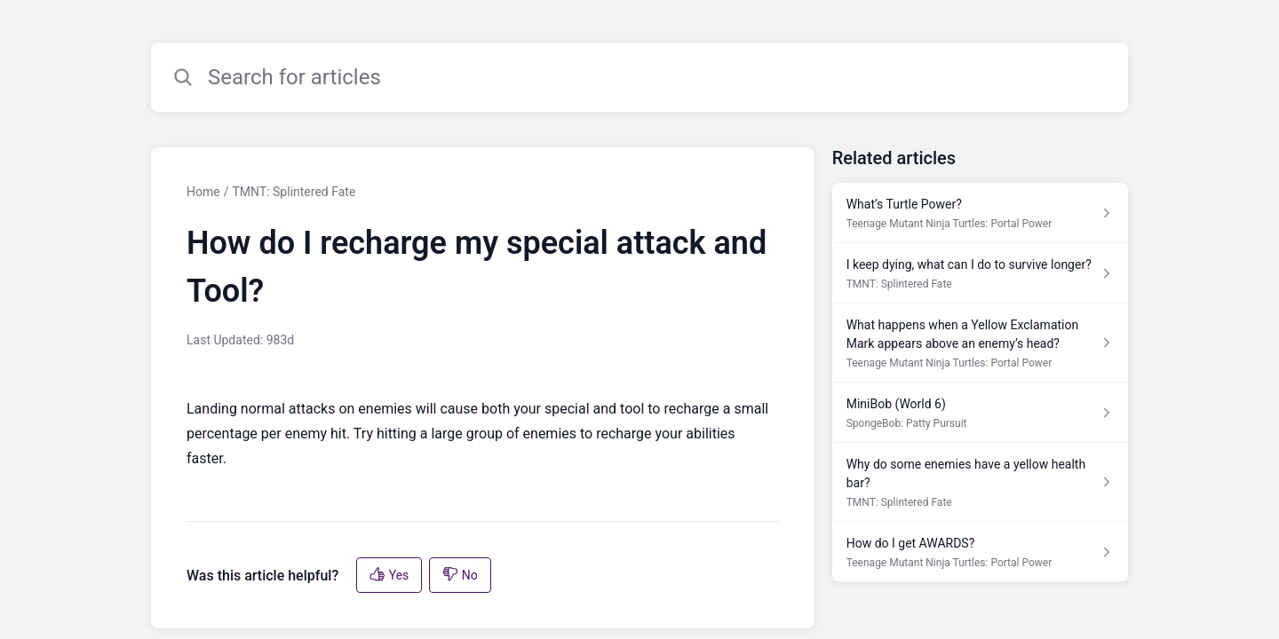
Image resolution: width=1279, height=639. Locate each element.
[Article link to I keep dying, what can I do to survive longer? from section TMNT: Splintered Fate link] (980, 273)
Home (203, 192)
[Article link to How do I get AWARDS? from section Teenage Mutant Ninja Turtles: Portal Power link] (980, 552)
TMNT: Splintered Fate (293, 192)
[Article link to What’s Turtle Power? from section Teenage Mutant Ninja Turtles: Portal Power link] (980, 213)
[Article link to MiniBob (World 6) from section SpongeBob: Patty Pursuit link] (980, 413)
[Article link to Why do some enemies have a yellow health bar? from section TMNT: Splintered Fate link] (980, 482)
